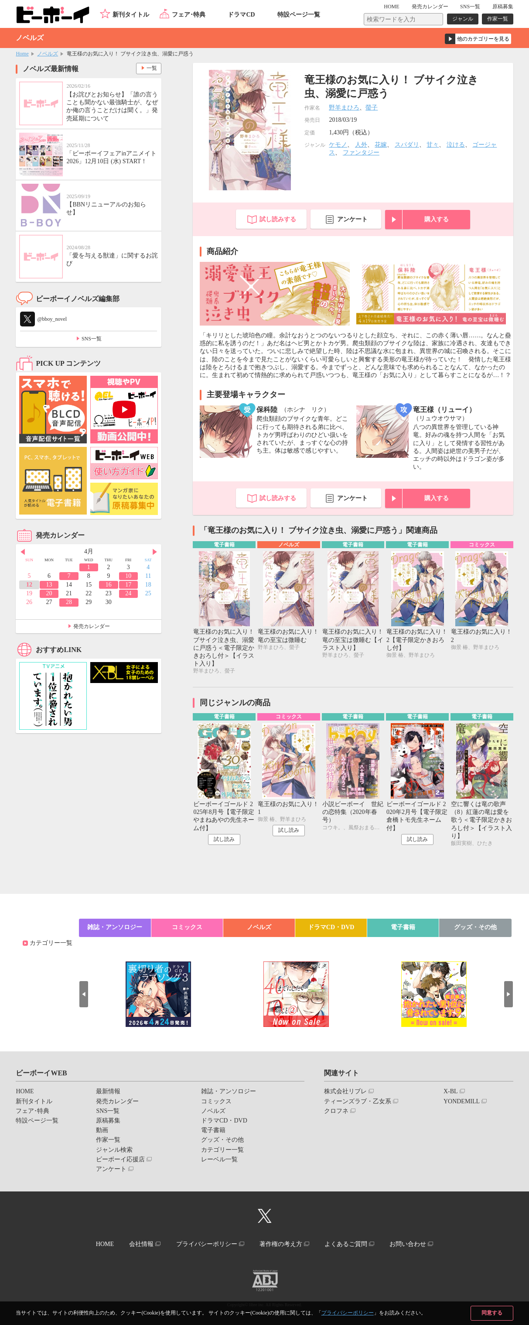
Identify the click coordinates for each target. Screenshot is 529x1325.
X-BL (451, 1091)
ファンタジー (361, 152)
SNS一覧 (470, 6)
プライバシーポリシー (347, 1313)
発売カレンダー (91, 626)
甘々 (433, 144)
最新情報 (108, 1091)
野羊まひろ (344, 107)
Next (154, 552)
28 (69, 602)
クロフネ (336, 1111)
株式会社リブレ (345, 1091)
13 (49, 584)
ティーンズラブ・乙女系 (357, 1101)
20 (49, 593)
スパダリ (407, 144)
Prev (22, 552)
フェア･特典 (188, 14)
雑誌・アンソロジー (114, 927)
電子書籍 (403, 927)
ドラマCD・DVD (331, 927)
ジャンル (462, 19)
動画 (102, 1130)
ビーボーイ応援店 (120, 1159)
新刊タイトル (131, 14)
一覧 (151, 68)
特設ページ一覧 (298, 14)
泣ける (456, 144)
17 (128, 584)
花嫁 (381, 144)
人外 (361, 144)
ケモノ (338, 144)
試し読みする (277, 219)
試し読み (224, 839)
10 (128, 576)
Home (22, 54)
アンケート (352, 219)
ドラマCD (241, 14)
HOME (391, 6)
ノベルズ (47, 54)
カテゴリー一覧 (51, 943)
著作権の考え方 (280, 1244)
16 (109, 584)
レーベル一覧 (219, 1159)
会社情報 (141, 1244)
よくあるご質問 (345, 1244)
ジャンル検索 (114, 1150)
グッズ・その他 (475, 927)
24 (128, 593)
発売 (430, 6)
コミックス (187, 927)
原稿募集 (502, 6)
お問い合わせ (408, 1244)
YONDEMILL (462, 1101)
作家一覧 (497, 19)
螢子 (371, 107)
